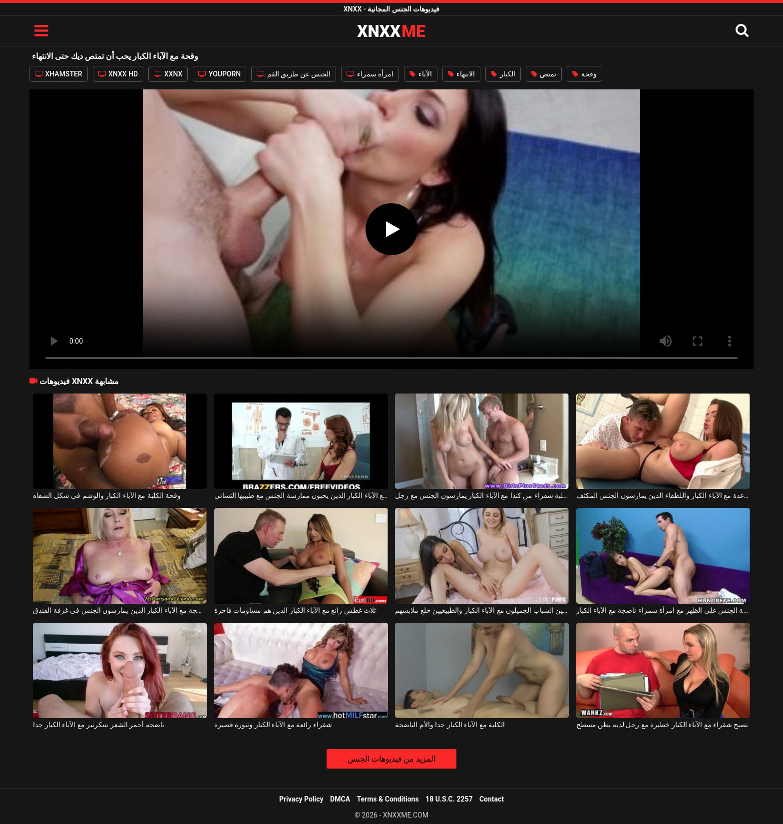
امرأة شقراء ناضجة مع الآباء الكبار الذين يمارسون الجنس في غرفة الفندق (120, 610)
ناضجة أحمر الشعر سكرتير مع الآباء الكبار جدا (98, 725)
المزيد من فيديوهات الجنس (392, 759)
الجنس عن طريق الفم (294, 74)
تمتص (543, 74)
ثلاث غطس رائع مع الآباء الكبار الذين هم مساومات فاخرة (295, 610)
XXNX (168, 74)
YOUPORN (219, 74)
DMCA (340, 799)
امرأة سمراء (370, 74)
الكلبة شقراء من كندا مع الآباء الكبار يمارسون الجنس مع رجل (482, 495)
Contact (491, 799)
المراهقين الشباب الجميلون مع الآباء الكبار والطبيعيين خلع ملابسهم (482, 610)
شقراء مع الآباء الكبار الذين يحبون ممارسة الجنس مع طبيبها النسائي (301, 495)
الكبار (503, 74)
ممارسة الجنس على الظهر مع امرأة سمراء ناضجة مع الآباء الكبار (663, 610)
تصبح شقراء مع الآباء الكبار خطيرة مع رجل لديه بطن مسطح (662, 725)
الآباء (420, 74)
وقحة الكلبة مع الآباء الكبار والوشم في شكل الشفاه (107, 495)
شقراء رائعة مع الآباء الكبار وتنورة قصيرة (273, 725)
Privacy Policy (301, 799)
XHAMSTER (58, 74)
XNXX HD (118, 74)
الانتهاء (461, 74)
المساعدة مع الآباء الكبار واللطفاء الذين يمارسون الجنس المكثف (663, 495)
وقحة (584, 74)
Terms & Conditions (388, 799)
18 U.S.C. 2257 (448, 799)
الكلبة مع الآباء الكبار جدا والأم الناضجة (450, 725)
